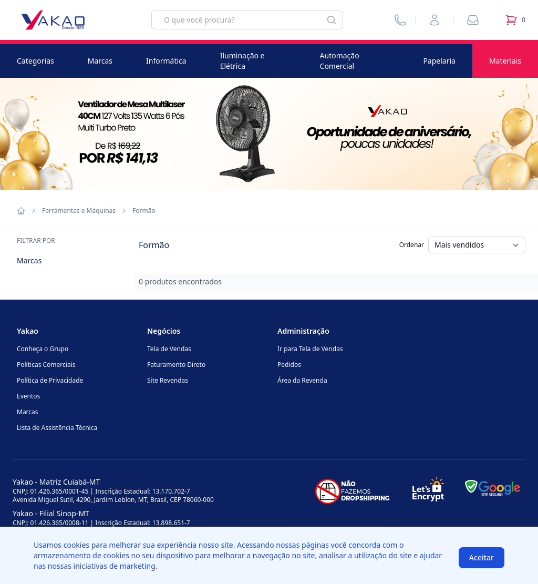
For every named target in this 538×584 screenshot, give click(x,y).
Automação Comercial (339, 60)
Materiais (505, 61)
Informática (166, 61)
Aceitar (481, 557)
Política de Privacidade (50, 380)
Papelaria (439, 61)
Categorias (35, 61)
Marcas (100, 61)
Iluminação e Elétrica (242, 60)
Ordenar (411, 244)
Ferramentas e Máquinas (79, 211)
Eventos (28, 396)
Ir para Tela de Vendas (310, 348)
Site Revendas (167, 380)
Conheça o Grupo (42, 348)
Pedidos (289, 364)
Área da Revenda (302, 380)
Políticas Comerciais (46, 364)
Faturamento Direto (176, 364)
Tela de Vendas (169, 348)
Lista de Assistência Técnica (57, 427)
